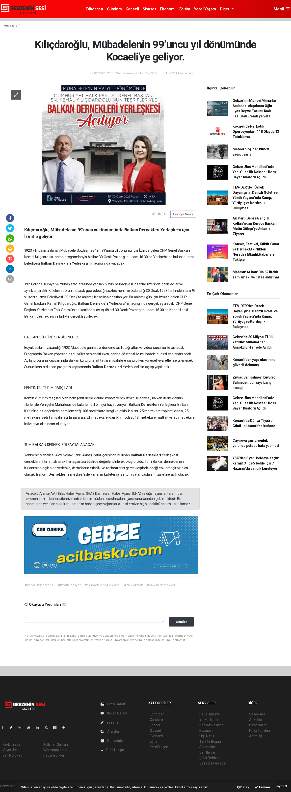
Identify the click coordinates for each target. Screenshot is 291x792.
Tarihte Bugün (210, 741)
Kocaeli (132, 9)
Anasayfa (11, 25)
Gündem (114, 9)
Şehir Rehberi (209, 758)
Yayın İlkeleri (11, 750)
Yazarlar (110, 722)
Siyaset (149, 9)
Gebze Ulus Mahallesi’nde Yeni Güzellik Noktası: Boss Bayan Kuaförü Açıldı (254, 172)
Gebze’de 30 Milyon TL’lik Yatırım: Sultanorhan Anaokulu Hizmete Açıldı (253, 342)
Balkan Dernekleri (56, 263)
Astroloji (255, 736)
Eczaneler (206, 731)
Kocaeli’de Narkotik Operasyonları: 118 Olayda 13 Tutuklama (256, 131)
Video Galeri (114, 713)
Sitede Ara (257, 714)
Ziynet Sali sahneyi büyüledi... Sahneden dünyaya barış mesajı (256, 382)
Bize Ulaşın (112, 750)
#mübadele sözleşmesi (102, 585)
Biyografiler (258, 725)
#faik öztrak (133, 585)
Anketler (255, 720)
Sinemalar (207, 747)
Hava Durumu (209, 714)
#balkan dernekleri (161, 585)
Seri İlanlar (207, 752)
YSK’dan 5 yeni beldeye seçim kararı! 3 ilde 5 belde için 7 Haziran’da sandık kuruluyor (256, 463)
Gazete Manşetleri (213, 763)
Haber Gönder (53, 755)
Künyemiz (112, 741)
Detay (243, 787)
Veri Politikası (12, 755)
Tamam (262, 787)
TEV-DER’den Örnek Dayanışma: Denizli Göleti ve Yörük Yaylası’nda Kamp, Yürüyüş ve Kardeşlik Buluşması (255, 197)
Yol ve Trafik (208, 720)
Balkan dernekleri (39, 316)
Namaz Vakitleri (211, 725)
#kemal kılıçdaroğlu (39, 585)
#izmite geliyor (69, 585)
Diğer (225, 9)
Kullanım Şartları (55, 744)
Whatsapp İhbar (55, 750)
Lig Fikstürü (207, 736)
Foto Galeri (113, 704)
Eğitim (184, 9)
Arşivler (110, 732)
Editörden (94, 9)
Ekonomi (167, 9)
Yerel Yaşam (205, 9)
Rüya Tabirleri (259, 731)
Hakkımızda (11, 744)
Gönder (181, 622)
